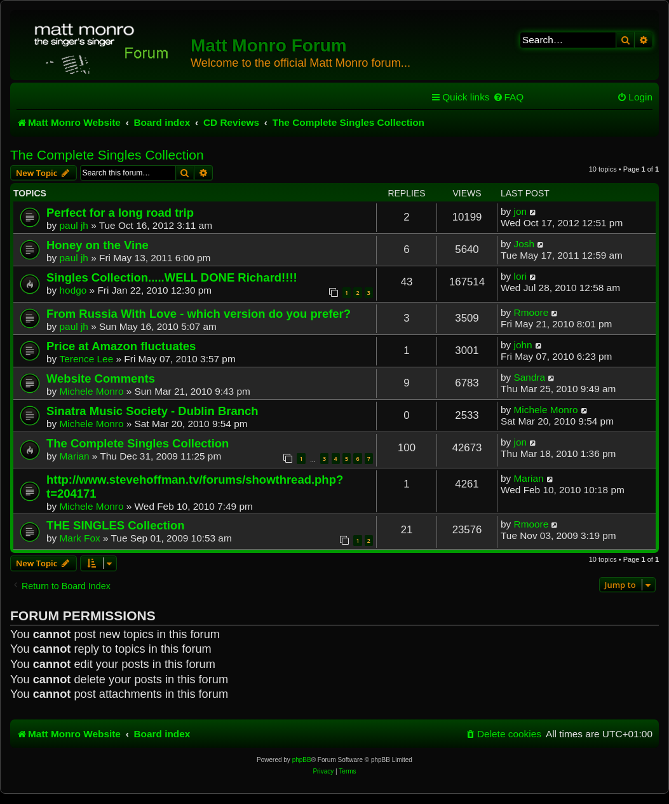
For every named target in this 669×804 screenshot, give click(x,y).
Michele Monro (92, 391)
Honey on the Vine (97, 245)
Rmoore (531, 312)
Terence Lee (87, 358)
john (523, 344)
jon (520, 211)
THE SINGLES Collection (115, 525)
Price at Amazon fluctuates (121, 346)
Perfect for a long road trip (120, 212)
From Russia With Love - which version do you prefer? (198, 313)
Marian (75, 456)
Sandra (530, 377)
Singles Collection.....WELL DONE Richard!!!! (171, 277)
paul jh (74, 225)
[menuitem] (508, 97)
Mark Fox (80, 538)
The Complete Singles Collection (107, 154)
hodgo (73, 290)
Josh (524, 243)
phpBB (301, 759)
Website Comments (100, 378)
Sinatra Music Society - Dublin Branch (152, 411)
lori (520, 276)
